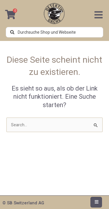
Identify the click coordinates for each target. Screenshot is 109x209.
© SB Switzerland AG (23, 203)
